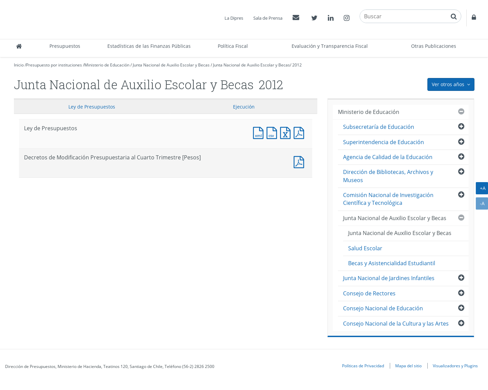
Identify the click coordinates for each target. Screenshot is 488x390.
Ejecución (244, 106)
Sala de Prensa (267, 18)
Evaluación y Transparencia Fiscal (330, 46)
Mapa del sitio (408, 365)
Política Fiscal (233, 46)
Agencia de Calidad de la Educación (387, 157)
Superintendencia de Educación (383, 142)
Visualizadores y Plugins (455, 365)
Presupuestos (64, 46)
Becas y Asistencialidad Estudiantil (391, 263)
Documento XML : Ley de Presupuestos (260, 132)
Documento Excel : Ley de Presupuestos (287, 132)
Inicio (19, 65)
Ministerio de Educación (106, 65)
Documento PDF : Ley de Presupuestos (300, 132)
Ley (91, 106)
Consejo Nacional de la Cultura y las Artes (396, 323)
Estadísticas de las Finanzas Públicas (149, 46)
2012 (297, 65)
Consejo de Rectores (369, 293)
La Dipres (234, 18)
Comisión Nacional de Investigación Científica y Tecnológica (388, 199)
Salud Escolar (365, 248)
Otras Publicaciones (433, 46)
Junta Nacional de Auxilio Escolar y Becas (171, 65)
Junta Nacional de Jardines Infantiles (388, 278)
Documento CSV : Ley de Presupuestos (273, 132)
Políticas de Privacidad (363, 365)
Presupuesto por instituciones (54, 65)
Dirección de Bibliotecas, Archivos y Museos (388, 175)
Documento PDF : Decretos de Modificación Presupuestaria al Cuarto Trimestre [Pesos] (300, 161)
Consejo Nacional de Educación (383, 308)
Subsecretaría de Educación (378, 127)
